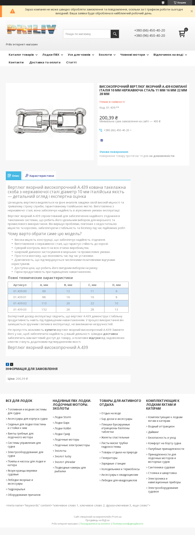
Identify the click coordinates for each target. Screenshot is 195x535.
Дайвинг (153, 432)
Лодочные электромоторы (72, 445)
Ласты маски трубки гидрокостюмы (114, 444)
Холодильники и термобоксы (120, 469)
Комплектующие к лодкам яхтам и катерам (165, 419)
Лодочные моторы (67, 439)
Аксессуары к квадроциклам (119, 474)
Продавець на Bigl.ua (97, 520)
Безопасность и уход (162, 437)
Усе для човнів (79, 54)
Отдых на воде (111, 413)
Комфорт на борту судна (164, 443)
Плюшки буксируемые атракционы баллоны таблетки (115, 428)
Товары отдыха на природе (119, 452)
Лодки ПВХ (50, 54)
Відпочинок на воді (168, 54)
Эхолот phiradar (65, 462)
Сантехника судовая (161, 467)
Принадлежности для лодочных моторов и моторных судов (162, 458)
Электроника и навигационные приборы (164, 480)
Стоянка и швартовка (162, 473)
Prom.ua (116, 516)
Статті (71, 62)
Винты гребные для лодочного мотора (20, 435)
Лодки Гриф (62, 434)
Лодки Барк (62, 422)
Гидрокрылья (16, 489)
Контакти (16, 62)
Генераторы (109, 458)
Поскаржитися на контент (95, 523)
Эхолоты (60, 450)
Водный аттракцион (161, 426)
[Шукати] (115, 34)
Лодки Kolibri (63, 428)
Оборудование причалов (24, 495)
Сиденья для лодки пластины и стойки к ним (27, 426)
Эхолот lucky (63, 456)
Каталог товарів (21, 54)
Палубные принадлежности (166, 449)
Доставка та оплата (44, 62)
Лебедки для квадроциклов (119, 480)
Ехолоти (105, 54)
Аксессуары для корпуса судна (27, 418)
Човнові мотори (132, 54)
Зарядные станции (113, 463)
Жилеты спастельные (115, 437)
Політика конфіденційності (128, 523)
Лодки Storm (63, 417)
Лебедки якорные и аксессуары (20, 481)
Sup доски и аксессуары (116, 419)
